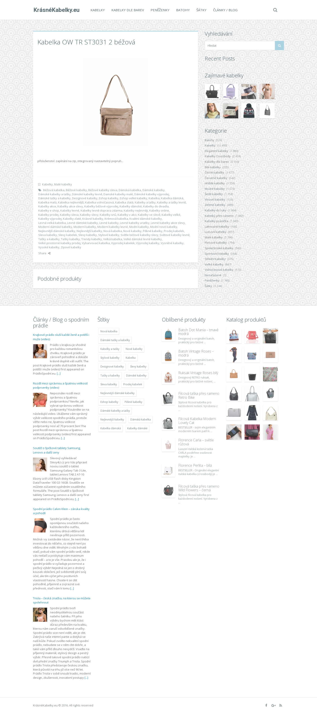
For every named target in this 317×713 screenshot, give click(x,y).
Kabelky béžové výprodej (101, 206)
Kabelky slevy (89, 215)
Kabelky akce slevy (70, 206)
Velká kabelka (112, 239)
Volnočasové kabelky (219, 270)
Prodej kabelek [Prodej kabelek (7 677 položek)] (132, 384)
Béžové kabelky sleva (102, 190)
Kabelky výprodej (50, 219)
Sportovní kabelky (217, 254)
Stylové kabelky (108, 235)
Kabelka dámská (172, 198)
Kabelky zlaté (72, 219)
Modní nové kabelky (163, 227)
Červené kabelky (216, 178)
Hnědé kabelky (215, 183)
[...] (59, 373)
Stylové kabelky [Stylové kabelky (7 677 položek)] (109, 358)
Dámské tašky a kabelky (54, 198)
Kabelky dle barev (127, 10)
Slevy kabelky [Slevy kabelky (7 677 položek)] (138, 366)
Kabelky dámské (131, 206)
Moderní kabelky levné (112, 227)
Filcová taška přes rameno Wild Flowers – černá (198, 488)
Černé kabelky (214, 172)
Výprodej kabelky (147, 243)
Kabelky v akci (127, 215)
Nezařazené (213, 275)
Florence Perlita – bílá (195, 465)
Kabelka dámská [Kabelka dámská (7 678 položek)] (110, 428)
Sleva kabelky (47, 235)
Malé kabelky (63, 184)
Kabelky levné (69, 210)
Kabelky (97, 10)
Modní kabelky (139, 227)
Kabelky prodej (48, 215)
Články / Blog (225, 10)
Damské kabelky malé (118, 194)
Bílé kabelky (213, 167)
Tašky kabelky (70, 239)
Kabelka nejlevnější (71, 202)
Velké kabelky (214, 264)
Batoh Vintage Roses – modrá (196, 353)
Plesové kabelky (216, 243)
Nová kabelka (112, 231)
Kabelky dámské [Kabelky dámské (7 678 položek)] (137, 428)
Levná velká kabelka (52, 223)
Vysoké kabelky (48, 247)
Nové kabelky (132, 231)
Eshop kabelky (108, 198)
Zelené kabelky (215, 205)
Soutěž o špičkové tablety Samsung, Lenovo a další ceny (57, 450)
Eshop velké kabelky (133, 198)
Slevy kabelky (87, 235)
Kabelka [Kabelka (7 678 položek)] (131, 358)
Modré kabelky (215, 189)
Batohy (182, 10)
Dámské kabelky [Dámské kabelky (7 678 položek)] (136, 375)
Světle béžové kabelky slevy (139, 235)
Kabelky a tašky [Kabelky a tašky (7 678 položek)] (109, 349)
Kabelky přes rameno (219, 216)
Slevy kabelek (67, 235)
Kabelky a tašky (145, 202)
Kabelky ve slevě (149, 215)
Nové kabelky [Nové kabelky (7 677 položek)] (134, 349)
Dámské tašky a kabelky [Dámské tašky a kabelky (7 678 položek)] (115, 340)
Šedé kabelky (214, 194)
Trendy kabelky (91, 239)
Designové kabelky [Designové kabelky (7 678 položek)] (112, 366)
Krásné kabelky (92, 219)
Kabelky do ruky (215, 210)
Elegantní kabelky (216, 151)
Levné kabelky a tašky (134, 223)
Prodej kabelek (174, 231)
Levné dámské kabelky (82, 223)
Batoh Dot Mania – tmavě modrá (198, 331)
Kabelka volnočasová (99, 202)
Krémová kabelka (116, 219)
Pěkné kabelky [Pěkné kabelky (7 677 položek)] (133, 402)
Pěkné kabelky (152, 231)
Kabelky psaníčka (216, 221)
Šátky (201, 10)
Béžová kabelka (54, 190)
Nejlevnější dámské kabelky (56, 231)
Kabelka (154, 198)
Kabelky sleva (69, 215)
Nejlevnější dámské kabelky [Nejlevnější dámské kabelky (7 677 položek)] (117, 393)
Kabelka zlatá (124, 202)
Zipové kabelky (71, 247)
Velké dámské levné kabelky (142, 239)
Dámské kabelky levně (87, 194)
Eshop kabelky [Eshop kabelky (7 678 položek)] (109, 402)
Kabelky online (159, 210)
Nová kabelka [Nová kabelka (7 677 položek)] (108, 331)
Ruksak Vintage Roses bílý (198, 372)
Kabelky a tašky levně (171, 202)
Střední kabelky (215, 259)
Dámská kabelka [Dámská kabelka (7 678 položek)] (140, 419)
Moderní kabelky (85, 227)
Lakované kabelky (217, 227)
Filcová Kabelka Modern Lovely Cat (197, 420)
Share (44, 253)
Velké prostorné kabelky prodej (59, 243)
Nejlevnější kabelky (89, 231)
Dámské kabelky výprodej (151, 194)
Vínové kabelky (215, 199)
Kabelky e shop (48, 210)
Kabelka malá (47, 202)
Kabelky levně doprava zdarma (101, 210)
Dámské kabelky (153, 190)
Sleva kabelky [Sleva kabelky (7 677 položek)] (108, 384)
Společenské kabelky (219, 248)
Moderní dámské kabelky (55, 227)
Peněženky (159, 10)
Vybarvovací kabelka (96, 243)
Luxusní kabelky (215, 232)
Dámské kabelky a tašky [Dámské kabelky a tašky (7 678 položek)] (115, 411)
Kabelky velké (171, 215)
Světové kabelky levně (175, 235)
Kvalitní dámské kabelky (145, 219)
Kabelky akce (47, 206)
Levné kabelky (109, 223)
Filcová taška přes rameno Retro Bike (198, 395)
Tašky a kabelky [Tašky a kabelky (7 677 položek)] (110, 375)
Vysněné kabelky (172, 243)
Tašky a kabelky (49, 239)
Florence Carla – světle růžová (196, 442)
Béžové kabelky (76, 190)
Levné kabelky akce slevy (168, 223)
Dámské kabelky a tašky (54, 194)
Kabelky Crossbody (218, 156)
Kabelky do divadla (156, 206)
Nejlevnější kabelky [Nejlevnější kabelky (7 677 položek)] (112, 419)
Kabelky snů (108, 215)
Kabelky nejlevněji (136, 210)
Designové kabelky (85, 198)
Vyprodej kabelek (123, 243)
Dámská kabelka (130, 190)
